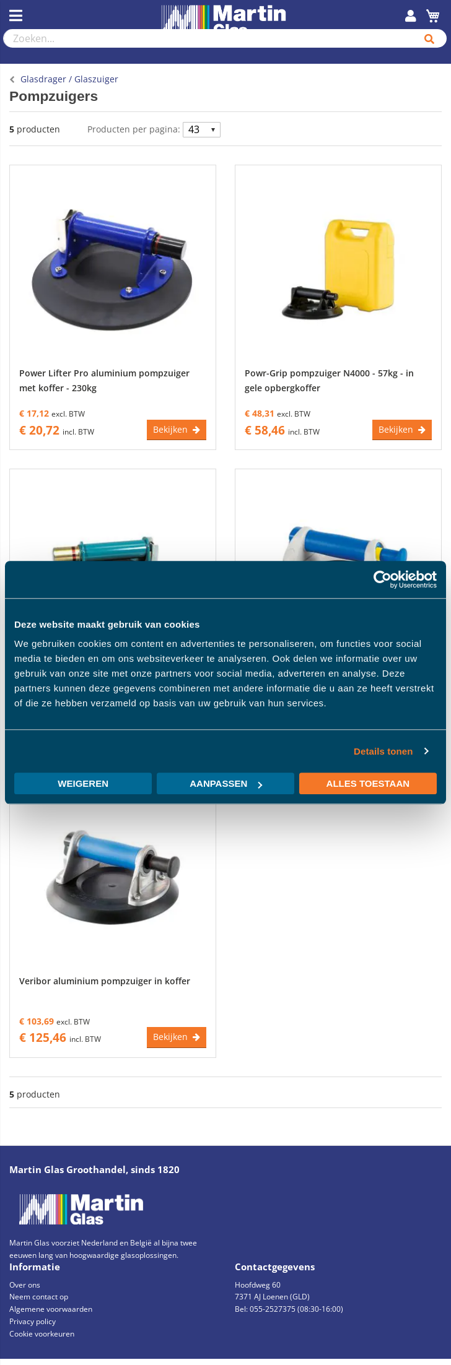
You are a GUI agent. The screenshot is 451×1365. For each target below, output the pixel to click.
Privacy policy (32, 1321)
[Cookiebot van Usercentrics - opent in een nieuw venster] (382, 579)
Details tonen (383, 751)
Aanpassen (226, 783)
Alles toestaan (367, 783)
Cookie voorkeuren (41, 1333)
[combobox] (208, 38)
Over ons (24, 1285)
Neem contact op (38, 1296)
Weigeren (83, 783)
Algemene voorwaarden (50, 1309)
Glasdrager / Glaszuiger (69, 79)
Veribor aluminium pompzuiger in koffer (104, 981)
